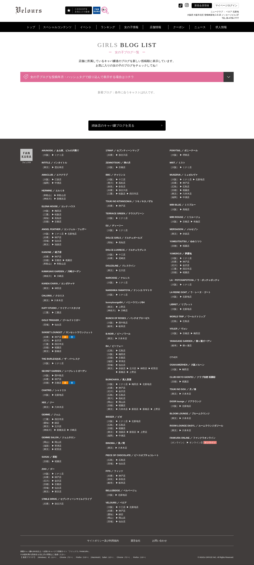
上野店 (122, 307)
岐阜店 (122, 326)
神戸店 (58, 237)
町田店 (58, 449)
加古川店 (59, 503)
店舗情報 (155, 27)
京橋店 (122, 167)
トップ (31, 27)
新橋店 (58, 351)
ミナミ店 (59, 155)
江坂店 (58, 179)
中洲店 (58, 183)
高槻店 (186, 209)
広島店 (122, 350)
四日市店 (59, 344)
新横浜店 (61, 198)
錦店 (57, 423)
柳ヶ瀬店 (187, 345)
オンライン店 (196, 442)
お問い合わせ (159, 540)
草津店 (58, 446)
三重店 (58, 312)
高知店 (58, 218)
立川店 (58, 426)
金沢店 (58, 340)
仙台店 (58, 241)
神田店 (58, 288)
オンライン (210, 442)
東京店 (58, 491)
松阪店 (58, 214)
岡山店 (58, 442)
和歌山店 (61, 195)
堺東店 (186, 155)
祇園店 (68, 260)
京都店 (58, 221)
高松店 (122, 183)
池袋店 (58, 244)
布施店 (196, 221)
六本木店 (58, 300)
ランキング (108, 27)
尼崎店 (122, 258)
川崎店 (60, 276)
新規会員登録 (201, 5)
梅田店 (58, 211)
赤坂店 (122, 368)
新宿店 (135, 409)
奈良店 (122, 186)
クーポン (179, 27)
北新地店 (72, 233)
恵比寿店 (59, 167)
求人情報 (221, 27)
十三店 (122, 179)
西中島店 (59, 375)
